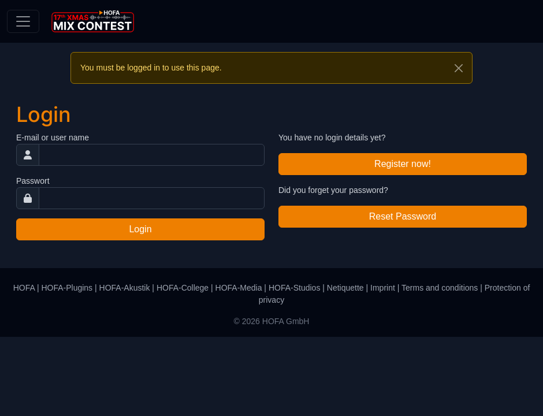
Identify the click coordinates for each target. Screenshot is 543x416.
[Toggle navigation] (23, 21)
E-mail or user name (52, 137)
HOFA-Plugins (66, 287)
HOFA (24, 287)
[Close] (458, 68)
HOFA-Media (238, 287)
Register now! (402, 164)
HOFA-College (183, 287)
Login (140, 229)
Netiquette (345, 287)
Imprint (382, 287)
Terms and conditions (439, 287)
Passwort (33, 180)
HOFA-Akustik (124, 287)
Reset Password (403, 216)
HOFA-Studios (294, 287)
